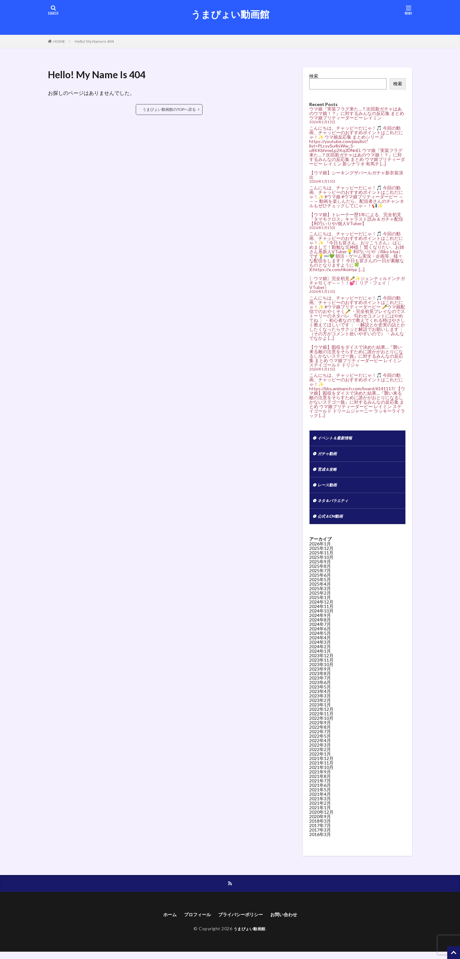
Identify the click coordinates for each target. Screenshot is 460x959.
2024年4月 (320, 643)
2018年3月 (320, 826)
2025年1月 (320, 603)
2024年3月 (320, 648)
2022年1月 (320, 759)
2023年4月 (320, 697)
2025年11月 (321, 558)
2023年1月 (320, 710)
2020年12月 (321, 817)
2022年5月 (320, 741)
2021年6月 (320, 791)
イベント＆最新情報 (338, 438)
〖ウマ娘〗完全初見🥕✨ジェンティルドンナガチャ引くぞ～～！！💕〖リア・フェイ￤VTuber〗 (357, 283)
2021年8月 (320, 782)
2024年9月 (320, 621)
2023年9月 (320, 674)
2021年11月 (321, 768)
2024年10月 (321, 616)
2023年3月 (320, 701)
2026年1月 (320, 549)
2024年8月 (320, 625)
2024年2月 (320, 652)
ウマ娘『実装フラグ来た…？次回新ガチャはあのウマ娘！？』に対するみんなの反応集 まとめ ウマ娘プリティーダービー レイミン (356, 113)
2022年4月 (320, 746)
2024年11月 (321, 612)
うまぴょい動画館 (230, 14)
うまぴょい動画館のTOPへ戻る (169, 109)
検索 (313, 76)
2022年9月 (320, 728)
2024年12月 (321, 607)
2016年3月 (320, 840)
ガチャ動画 (329, 455)
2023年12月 (321, 661)
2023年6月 (320, 688)
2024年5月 (320, 639)
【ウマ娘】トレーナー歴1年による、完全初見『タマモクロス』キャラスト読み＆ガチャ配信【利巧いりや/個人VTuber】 (356, 219)
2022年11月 (321, 719)
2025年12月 (321, 554)
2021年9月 (320, 777)
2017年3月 (320, 835)
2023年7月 (320, 683)
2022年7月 (320, 737)
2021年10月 (321, 773)
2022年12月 (321, 715)
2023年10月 (321, 670)
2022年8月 (320, 732)
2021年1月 (320, 813)
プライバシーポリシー (241, 921)
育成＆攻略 (329, 472)
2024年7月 (320, 630)
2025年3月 (320, 594)
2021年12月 (321, 764)
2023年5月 (320, 692)
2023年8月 (320, 679)
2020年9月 (320, 822)
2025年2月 (320, 598)
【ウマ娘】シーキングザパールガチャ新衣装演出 (356, 175)
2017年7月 (320, 831)
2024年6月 (320, 634)
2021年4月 (320, 800)
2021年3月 (320, 804)
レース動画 (329, 488)
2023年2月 (320, 706)
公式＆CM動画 (332, 521)
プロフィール (193, 921)
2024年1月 (320, 656)
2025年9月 (320, 567)
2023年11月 (321, 665)
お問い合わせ (289, 921)
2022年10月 (321, 724)
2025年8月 (320, 572)
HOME (59, 41)
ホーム (163, 921)
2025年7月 (320, 576)
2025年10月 (321, 563)
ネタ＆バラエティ (335, 505)
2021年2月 (320, 808)
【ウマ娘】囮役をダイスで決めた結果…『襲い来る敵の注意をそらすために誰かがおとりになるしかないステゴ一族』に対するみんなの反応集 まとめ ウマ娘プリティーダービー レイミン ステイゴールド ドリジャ (356, 356)
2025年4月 (320, 589)
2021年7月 (320, 786)
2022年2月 (320, 755)
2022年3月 (320, 750)
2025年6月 (320, 580)
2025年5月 (320, 585)
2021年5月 (320, 795)
